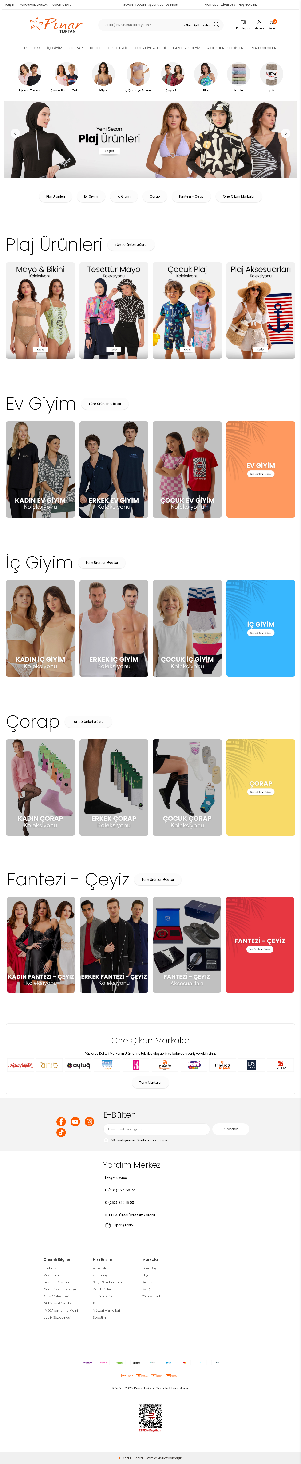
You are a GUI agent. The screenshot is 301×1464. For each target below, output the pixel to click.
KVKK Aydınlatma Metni (61, 1310)
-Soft (124, 1458)
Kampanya (101, 1275)
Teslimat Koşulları (57, 1282)
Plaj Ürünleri (55, 196)
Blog (96, 1303)
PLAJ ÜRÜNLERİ (263, 48)
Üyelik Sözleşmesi (57, 1317)
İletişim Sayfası (116, 1178)
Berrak (147, 1282)
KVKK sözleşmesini (123, 1140)
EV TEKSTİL (118, 48)
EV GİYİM (32, 48)
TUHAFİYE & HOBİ (150, 48)
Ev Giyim (91, 196)
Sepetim (99, 1317)
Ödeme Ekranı (63, 4)
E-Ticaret (136, 1458)
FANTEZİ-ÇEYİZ (186, 48)
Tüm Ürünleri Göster (131, 244)
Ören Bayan (151, 1268)
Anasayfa (100, 1268)
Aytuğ (146, 1289)
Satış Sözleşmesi (56, 1296)
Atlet (206, 25)
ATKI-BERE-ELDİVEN (225, 48)
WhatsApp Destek (34, 4)
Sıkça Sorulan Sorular (109, 1282)
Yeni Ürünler (102, 1289)
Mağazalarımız (55, 1275)
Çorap (155, 196)
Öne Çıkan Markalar (239, 196)
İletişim (10, 4)
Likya (145, 1275)
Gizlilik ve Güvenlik (57, 1303)
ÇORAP (76, 48)
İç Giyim (124, 196)
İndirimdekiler (103, 1296)
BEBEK (95, 48)
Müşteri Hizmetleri (106, 1310)
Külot (187, 25)
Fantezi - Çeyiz (191, 196)
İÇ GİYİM (54, 48)
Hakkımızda (52, 1268)
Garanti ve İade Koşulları (62, 1289)
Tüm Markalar (150, 1082)
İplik (197, 25)
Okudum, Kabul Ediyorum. (138, 1140)
